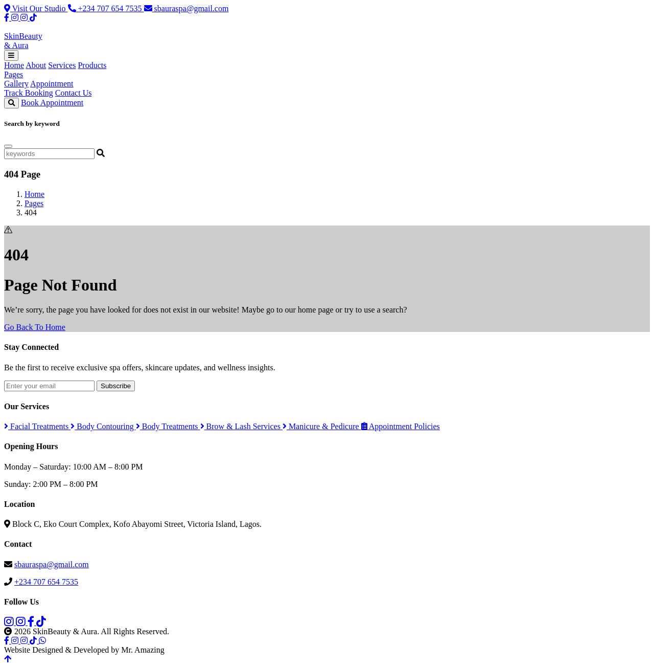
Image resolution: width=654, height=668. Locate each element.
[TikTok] (33, 17)
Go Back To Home (34, 327)
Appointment (51, 83)
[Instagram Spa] (15, 17)
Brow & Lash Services (241, 426)
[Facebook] (7, 17)
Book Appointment (52, 102)
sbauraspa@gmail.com (186, 8)
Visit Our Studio (36, 8)
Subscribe (116, 386)
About (36, 65)
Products (92, 65)
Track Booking (28, 92)
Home (14, 65)
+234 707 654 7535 (106, 8)
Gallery (16, 83)
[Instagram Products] (25, 17)
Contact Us (73, 92)
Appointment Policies (400, 426)
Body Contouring (103, 426)
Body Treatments (168, 426)
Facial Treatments (37, 426)
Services (62, 65)
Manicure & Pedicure (322, 426)
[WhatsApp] (42, 640)
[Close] (8, 146)
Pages (13, 74)
